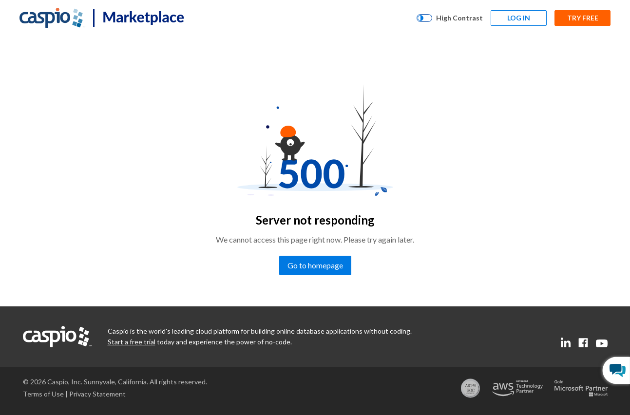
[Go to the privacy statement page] (97, 394)
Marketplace (143, 16)
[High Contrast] (450, 18)
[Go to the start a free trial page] (131, 342)
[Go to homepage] (315, 265)
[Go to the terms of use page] (43, 394)
